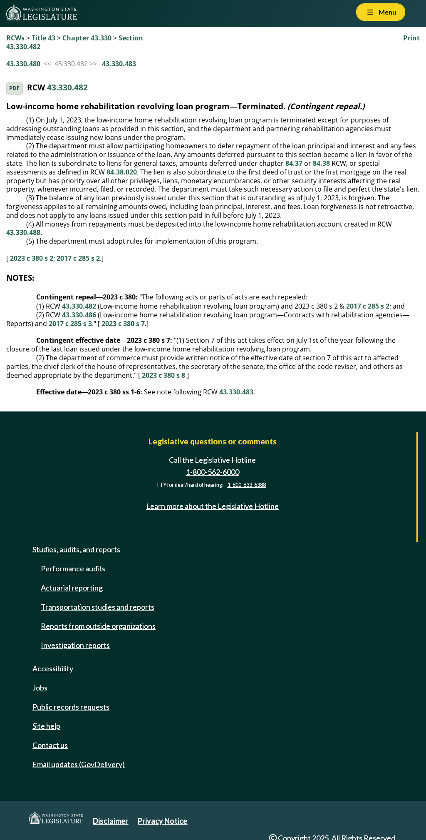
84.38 (321, 163)
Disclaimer (110, 820)
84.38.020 (121, 172)
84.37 (293, 163)
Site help (46, 725)
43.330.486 (79, 314)
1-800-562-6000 (212, 471)
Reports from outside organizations (98, 626)
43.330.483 (119, 63)
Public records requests (70, 706)
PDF (14, 88)
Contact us (50, 745)
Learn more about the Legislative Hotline (212, 506)
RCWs (15, 37)
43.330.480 (23, 63)
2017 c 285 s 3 (70, 323)
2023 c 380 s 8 (163, 375)
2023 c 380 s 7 (123, 323)
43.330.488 (23, 232)
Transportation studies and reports (97, 606)
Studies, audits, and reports (76, 549)
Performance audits (73, 568)
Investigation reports (75, 645)
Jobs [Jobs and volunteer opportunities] (39, 687)
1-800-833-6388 (247, 485)
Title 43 (43, 37)
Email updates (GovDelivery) (78, 764)
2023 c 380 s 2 (31, 258)
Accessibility (52, 668)
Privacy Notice (162, 820)
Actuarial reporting (72, 587)
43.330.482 (67, 87)
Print (411, 37)
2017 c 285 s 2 (78, 258)
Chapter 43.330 (86, 37)
